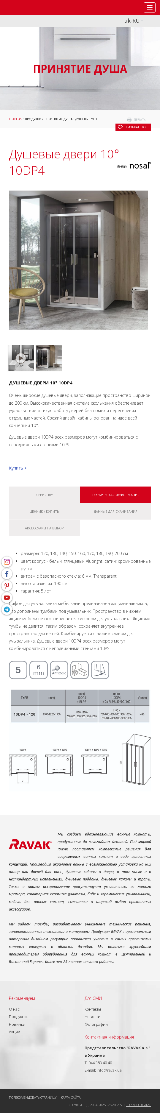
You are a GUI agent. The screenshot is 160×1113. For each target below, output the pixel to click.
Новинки (17, 1024)
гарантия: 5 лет (36, 591)
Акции (14, 1031)
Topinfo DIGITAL (138, 1105)
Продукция (34, 119)
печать (140, 120)
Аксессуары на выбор (44, 528)
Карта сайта (71, 1097)
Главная (15, 119)
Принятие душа (59, 119)
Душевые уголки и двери (96, 119)
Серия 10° (44, 494)
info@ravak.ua (109, 1070)
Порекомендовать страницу (33, 1097)
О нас (14, 1009)
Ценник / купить (44, 511)
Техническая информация (116, 494)
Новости (92, 1016)
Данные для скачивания (115, 511)
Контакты (93, 1009)
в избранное (136, 127)
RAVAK (22, 7)
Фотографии (96, 1024)
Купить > (18, 468)
